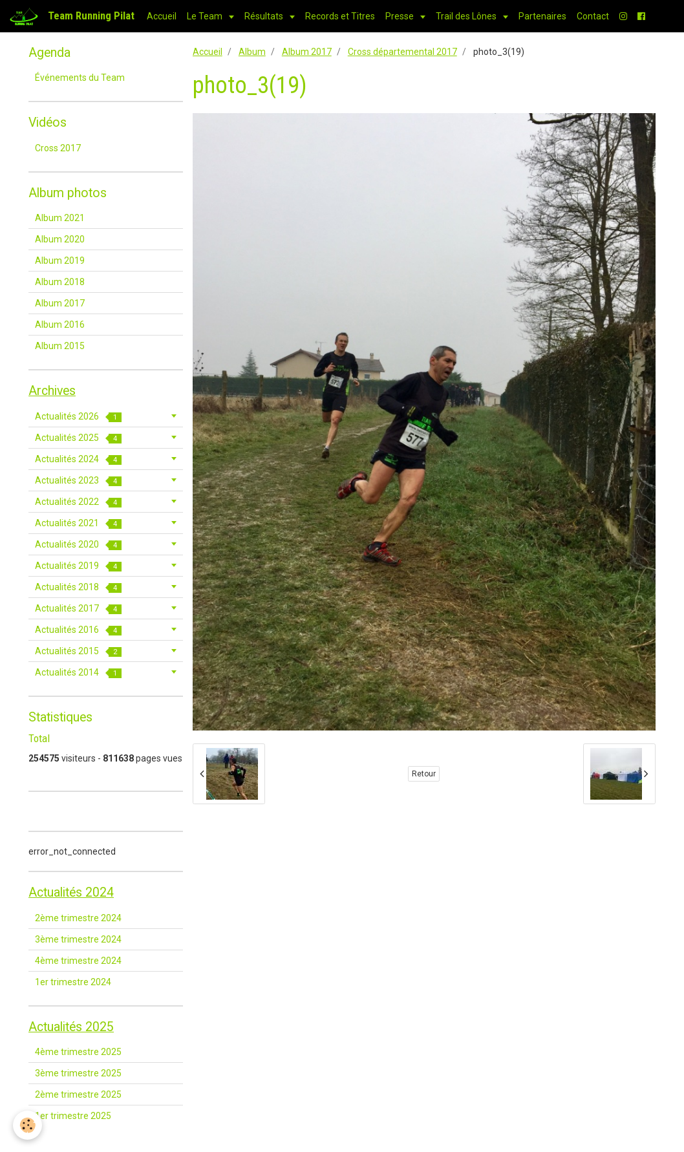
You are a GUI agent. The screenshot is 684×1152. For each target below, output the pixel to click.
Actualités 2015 (78, 651)
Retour (424, 773)
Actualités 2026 (78, 416)
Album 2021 (60, 218)
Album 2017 (307, 52)
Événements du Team (80, 77)
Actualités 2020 (78, 544)
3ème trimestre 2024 (78, 939)
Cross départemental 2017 (402, 52)
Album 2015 (60, 346)
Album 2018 (60, 282)
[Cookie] (27, 1125)
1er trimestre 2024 (73, 982)
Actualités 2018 (78, 587)
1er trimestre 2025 (73, 1116)
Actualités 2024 (78, 459)
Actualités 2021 (78, 523)
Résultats (264, 16)
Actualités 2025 (78, 437)
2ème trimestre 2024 (78, 918)
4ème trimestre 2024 (78, 960)
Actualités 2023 (78, 480)
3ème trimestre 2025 (78, 1073)
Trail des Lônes (467, 16)
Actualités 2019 (78, 565)
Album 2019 (60, 260)
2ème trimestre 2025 (78, 1094)
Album (252, 52)
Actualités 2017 (78, 608)
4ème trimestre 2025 (78, 1052)
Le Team (205, 16)
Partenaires (542, 16)
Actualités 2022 (78, 501)
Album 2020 (60, 239)
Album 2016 (60, 324)
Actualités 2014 (78, 672)
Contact (593, 16)
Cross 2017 (58, 148)
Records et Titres (340, 16)
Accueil (161, 16)
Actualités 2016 (78, 629)
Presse (400, 16)
